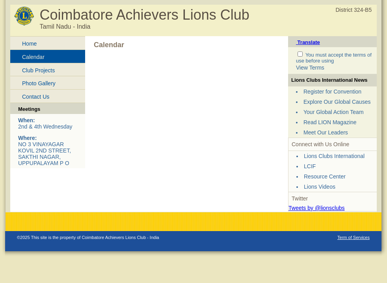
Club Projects (38, 70)
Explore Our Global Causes (336, 102)
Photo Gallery (39, 83)
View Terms (310, 67)
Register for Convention (332, 91)
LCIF (310, 166)
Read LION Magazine (330, 122)
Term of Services (353, 237)
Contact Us (35, 97)
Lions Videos (319, 187)
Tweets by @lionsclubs (316, 208)
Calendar (33, 57)
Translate (308, 42)
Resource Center (325, 176)
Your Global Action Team (333, 112)
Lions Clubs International (334, 156)
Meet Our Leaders (325, 132)
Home (29, 43)
